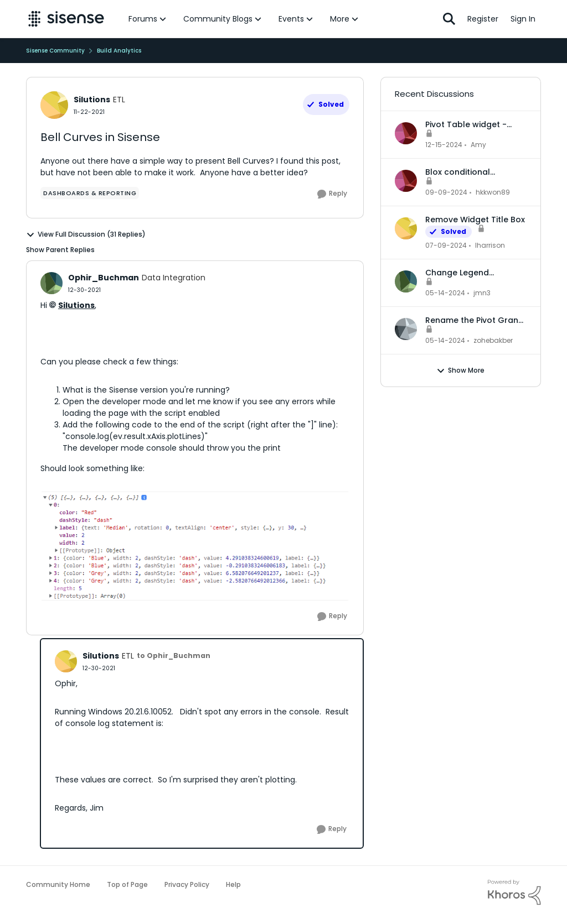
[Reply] (332, 194)
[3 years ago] (446, 245)
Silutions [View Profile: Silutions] (92, 99)
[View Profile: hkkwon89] (406, 181)
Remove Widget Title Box (475, 219)
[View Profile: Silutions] (54, 105)
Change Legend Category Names (459, 273)
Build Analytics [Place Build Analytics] (119, 50)
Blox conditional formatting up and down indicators (475, 172)
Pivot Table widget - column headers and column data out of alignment (467, 124)
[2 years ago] (443, 145)
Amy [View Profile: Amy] (478, 144)
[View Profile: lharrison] (406, 228)
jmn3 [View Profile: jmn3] (482, 292)
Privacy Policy (186, 884)
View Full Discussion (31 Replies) (86, 234)
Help (233, 884)
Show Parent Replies (60, 249)
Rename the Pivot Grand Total (474, 320)
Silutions (76, 305)
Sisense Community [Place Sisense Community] (55, 50)
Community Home (58, 884)
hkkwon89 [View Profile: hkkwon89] (493, 192)
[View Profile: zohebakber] (406, 329)
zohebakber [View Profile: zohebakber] (493, 340)
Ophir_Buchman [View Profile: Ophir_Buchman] (103, 277)
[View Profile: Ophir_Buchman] (51, 283)
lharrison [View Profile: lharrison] (490, 245)
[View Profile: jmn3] (406, 281)
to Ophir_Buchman (173, 655)
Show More (460, 370)
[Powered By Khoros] (514, 892)
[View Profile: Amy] (406, 133)
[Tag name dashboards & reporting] (89, 193)
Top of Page (127, 884)
